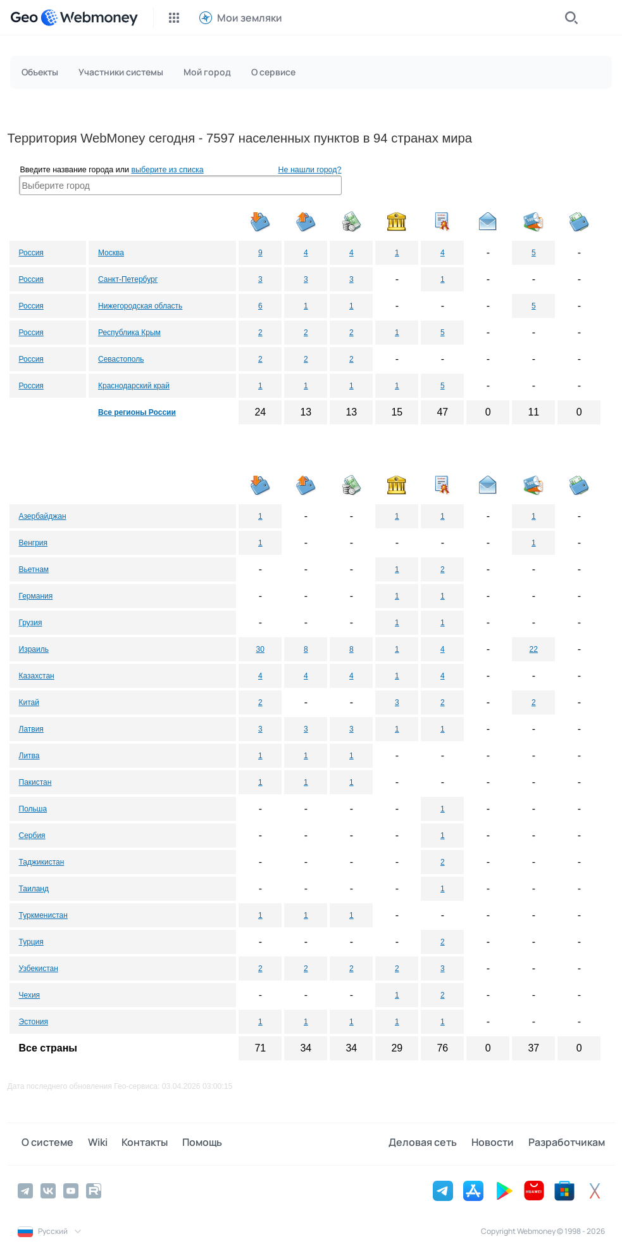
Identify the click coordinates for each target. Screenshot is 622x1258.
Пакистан (35, 782)
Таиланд (34, 888)
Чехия (29, 995)
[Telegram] (25, 1189)
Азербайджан (42, 516)
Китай (29, 702)
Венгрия (33, 542)
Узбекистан (38, 968)
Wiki (89, 1143)
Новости (497, 1143)
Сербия (32, 835)
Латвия (31, 729)
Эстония (34, 1021)
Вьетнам (34, 569)
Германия (36, 596)
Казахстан (36, 675)
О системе (44, 1143)
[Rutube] (93, 1189)
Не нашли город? (310, 169)
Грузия (30, 622)
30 (260, 649)
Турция (31, 941)
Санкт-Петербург (128, 279)
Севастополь (121, 359)
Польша (33, 808)
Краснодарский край (134, 385)
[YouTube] (70, 1189)
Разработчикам (566, 1143)
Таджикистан (42, 862)
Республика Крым (129, 332)
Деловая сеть (431, 1143)
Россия (31, 252)
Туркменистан (43, 915)
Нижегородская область (140, 306)
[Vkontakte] (48, 1189)
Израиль (34, 649)
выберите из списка (167, 169)
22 (534, 649)
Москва (111, 252)
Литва (29, 755)
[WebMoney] (89, 17)
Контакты (132, 1143)
